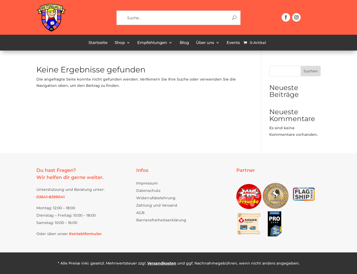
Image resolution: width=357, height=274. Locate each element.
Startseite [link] (98, 43)
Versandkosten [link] (161, 263)
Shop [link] (120, 43)
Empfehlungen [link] (152, 43)
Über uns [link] (205, 43)
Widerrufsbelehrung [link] (155, 198)
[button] (286, 17)
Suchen (311, 71)
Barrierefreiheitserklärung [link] (161, 220)
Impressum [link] (147, 183)
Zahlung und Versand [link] (156, 205)
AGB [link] (140, 212)
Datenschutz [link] (148, 190)
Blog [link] (184, 43)
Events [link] (233, 43)
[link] (51, 30)
